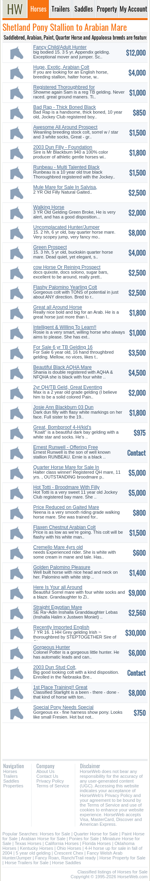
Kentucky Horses (36, 848)
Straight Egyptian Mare (57, 607)
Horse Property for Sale (123, 857)
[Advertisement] (75, 738)
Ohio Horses (69, 848)
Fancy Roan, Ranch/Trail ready (65, 857)
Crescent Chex (68, 853)
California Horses (61, 843)
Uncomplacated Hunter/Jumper (66, 227)
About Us (45, 771)
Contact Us (47, 776)
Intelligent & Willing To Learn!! (64, 327)
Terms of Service (52, 785)
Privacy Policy (50, 781)
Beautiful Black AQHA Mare (62, 367)
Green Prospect (50, 247)
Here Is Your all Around (57, 587)
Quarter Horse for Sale (96, 833)
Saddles (11, 781)
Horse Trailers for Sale (26, 862)
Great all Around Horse (57, 307)
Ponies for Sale (84, 838)
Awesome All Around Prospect (65, 127)
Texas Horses (28, 843)
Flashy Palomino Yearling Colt (65, 287)
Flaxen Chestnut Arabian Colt (64, 527)
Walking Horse (48, 207)
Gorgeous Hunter (51, 647)
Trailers (10, 776)
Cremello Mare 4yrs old (58, 547)
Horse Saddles (66, 862)
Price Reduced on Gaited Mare (66, 507)
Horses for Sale (55, 833)
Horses (10, 771)
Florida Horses (96, 843)
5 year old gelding (33, 853)
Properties (13, 785)
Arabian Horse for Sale (43, 838)
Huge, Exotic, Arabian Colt (61, 67)
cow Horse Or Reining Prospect (66, 267)
